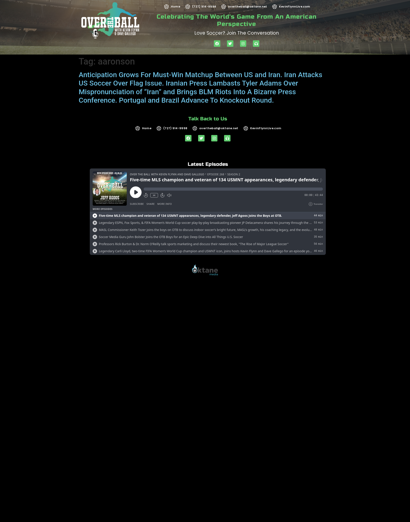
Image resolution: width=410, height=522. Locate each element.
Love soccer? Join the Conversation (236, 33)
